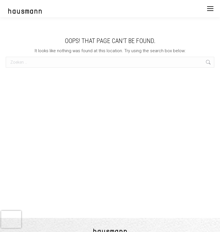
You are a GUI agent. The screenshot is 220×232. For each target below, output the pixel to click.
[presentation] (11, 219)
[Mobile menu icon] (210, 9)
